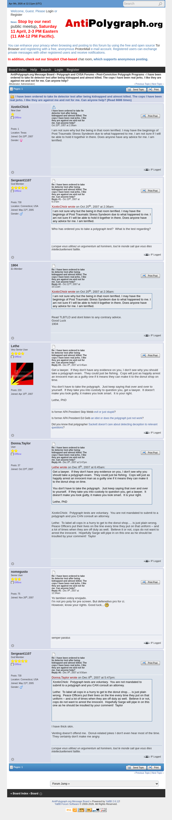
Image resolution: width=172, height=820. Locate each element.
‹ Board (33, 793)
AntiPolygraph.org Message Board (32, 74)
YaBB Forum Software (67, 804)
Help (33, 69)
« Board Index (19, 793)
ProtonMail (82, 49)
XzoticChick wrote (63, 206)
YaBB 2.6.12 (112, 801)
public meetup (24, 26)
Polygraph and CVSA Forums (75, 74)
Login (49, 11)
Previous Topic (142, 84)
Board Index (18, 69)
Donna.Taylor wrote (64, 677)
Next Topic (157, 84)
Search (46, 69)
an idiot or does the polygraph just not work (116, 418)
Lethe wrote (59, 467)
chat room (85, 59)
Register (16, 14)
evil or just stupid (104, 411)
